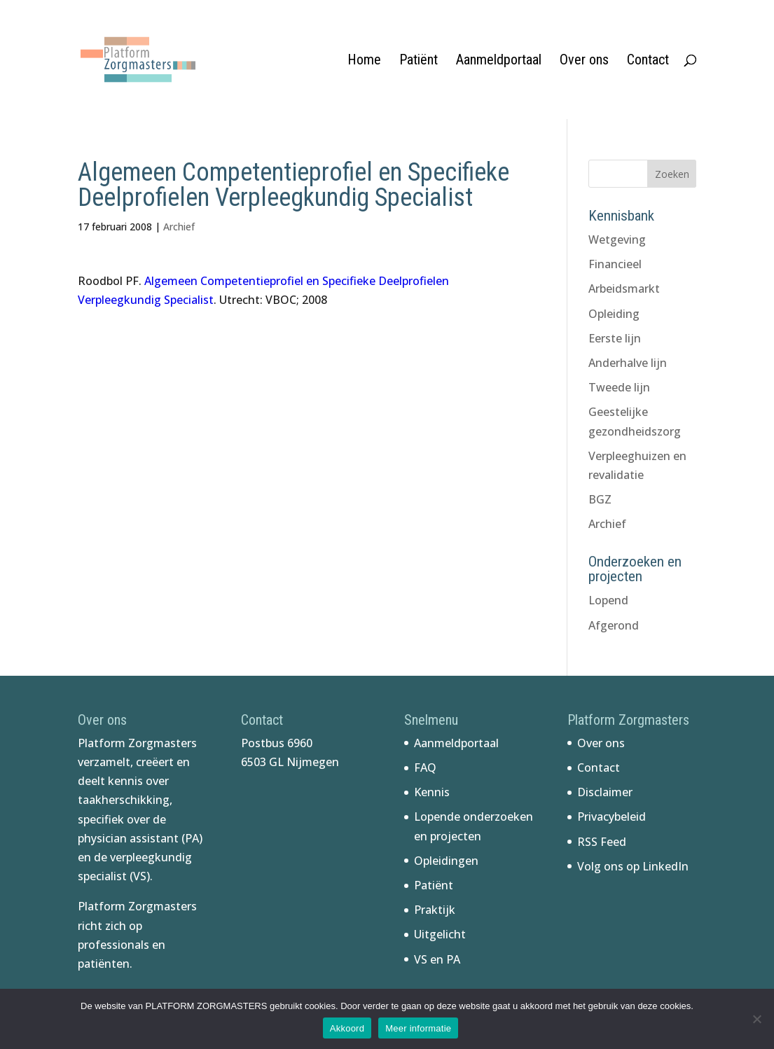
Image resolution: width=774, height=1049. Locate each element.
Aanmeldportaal (498, 61)
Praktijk (434, 909)
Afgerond (613, 625)
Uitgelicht (440, 934)
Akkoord (347, 1028)
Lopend (608, 600)
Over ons (584, 61)
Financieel (615, 264)
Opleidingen (446, 860)
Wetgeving (617, 239)
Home (364, 61)
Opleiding (614, 313)
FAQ (425, 767)
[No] (756, 1019)
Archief (179, 226)
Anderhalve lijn (627, 362)
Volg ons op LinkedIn (633, 866)
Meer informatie (418, 1028)
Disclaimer (605, 792)
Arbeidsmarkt (624, 288)
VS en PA (437, 959)
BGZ (599, 499)
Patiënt (418, 61)
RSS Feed (601, 841)
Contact (648, 61)
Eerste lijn (614, 338)
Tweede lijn (619, 387)
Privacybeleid (611, 816)
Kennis (432, 792)
